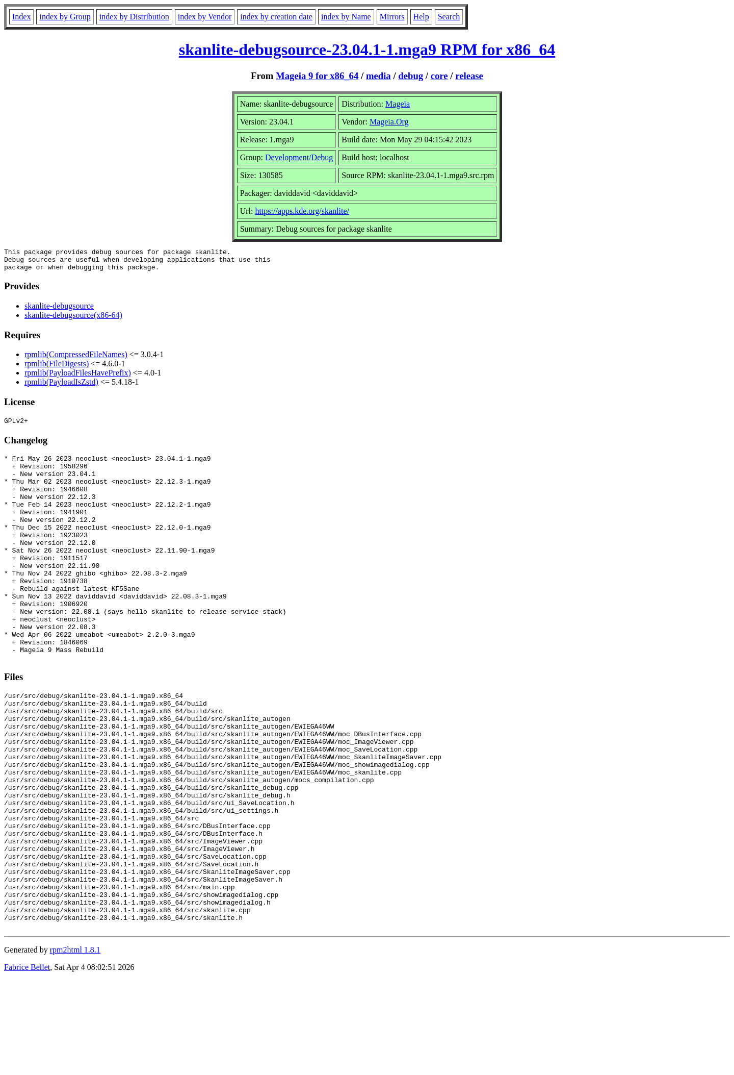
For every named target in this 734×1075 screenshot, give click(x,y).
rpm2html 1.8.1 (75, 1044)
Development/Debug (299, 157)
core (439, 75)
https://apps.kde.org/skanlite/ (302, 211)
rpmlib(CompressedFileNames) (75, 359)
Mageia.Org (389, 121)
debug (410, 75)
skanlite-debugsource (59, 310)
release (469, 75)
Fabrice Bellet (27, 1062)
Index (21, 16)
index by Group (64, 16)
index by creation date (276, 16)
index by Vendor (204, 16)
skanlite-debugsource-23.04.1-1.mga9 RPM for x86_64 (367, 49)
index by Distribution (134, 16)
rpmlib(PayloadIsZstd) (61, 386)
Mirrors (392, 16)
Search (449, 16)
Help (421, 16)
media (378, 75)
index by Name (346, 16)
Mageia (397, 103)
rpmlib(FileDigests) (56, 368)
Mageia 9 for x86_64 (317, 75)
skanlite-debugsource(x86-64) (73, 319)
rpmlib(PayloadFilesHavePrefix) (77, 377)
